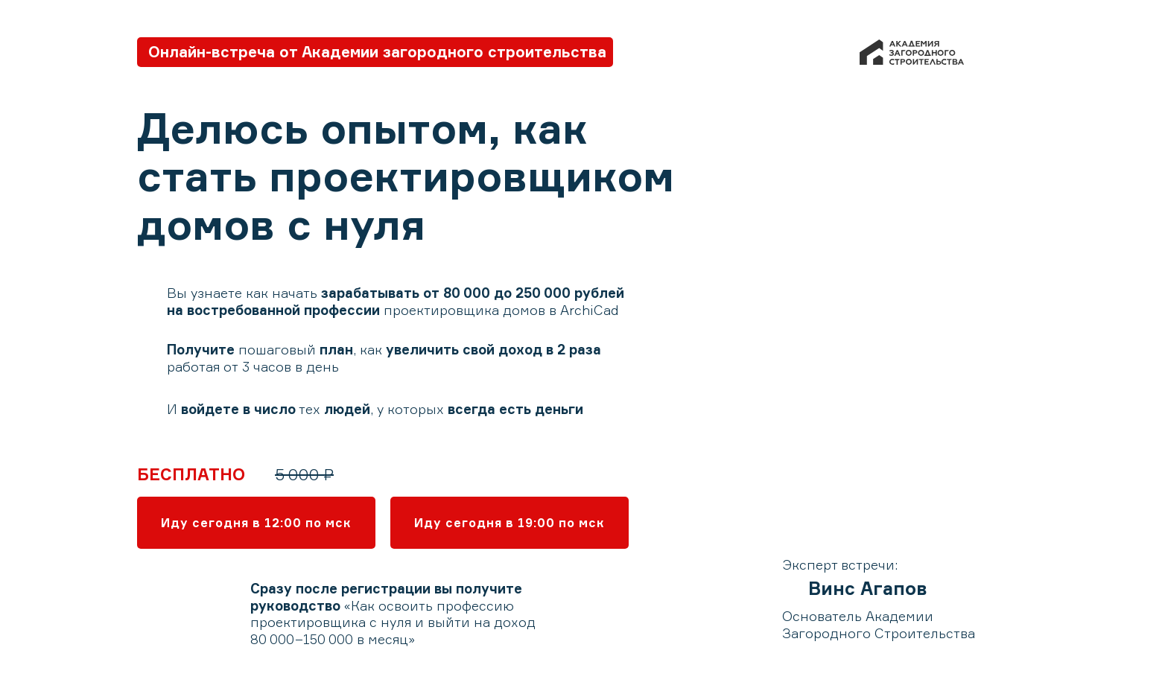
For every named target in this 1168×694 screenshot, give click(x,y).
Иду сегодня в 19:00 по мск (509, 522)
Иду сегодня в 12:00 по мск (256, 522)
